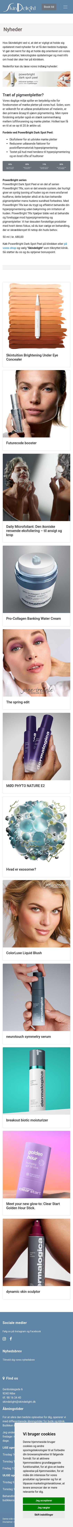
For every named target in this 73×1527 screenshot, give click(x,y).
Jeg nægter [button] (44, 1507)
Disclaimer (7, 1522)
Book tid (49, 6)
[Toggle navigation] (65, 6)
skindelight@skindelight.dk (19, 1401)
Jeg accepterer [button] (44, 1500)
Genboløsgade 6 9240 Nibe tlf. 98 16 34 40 (13, 1393)
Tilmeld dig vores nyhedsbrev (19, 1359)
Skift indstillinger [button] (44, 1514)
